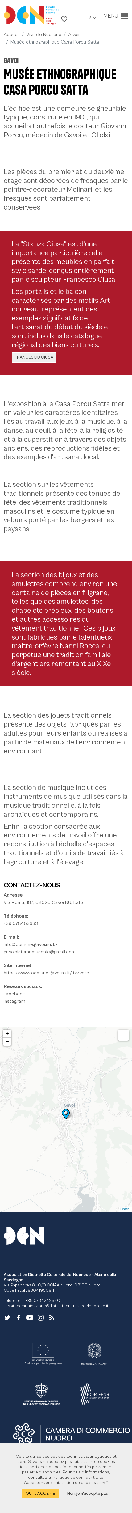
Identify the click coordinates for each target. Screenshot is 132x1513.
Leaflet (125, 1209)
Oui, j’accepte (40, 1493)
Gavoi (11, 60)
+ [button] (7, 1033)
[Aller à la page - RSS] (52, 1317)
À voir (74, 34)
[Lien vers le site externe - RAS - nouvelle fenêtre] (41, 1394)
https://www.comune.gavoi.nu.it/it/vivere (46, 973)
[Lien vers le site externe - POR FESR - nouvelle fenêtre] (94, 1394)
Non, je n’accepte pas (87, 1493)
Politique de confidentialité (78, 1477)
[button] (64, 19)
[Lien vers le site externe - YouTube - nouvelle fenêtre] (29, 1317)
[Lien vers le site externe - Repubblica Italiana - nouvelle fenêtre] (94, 1354)
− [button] (7, 1041)
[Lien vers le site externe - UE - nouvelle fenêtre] (43, 1354)
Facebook (14, 994)
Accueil (11, 34)
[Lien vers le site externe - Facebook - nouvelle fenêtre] (18, 1317)
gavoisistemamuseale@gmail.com (40, 952)
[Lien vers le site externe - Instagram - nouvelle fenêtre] (40, 1317)
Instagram (14, 1001)
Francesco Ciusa (33, 357)
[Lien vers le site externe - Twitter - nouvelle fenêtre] (7, 1317)
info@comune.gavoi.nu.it (29, 944)
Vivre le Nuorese (43, 34)
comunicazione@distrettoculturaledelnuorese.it (63, 1305)
